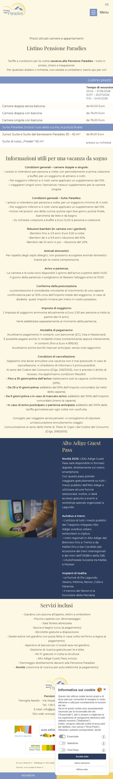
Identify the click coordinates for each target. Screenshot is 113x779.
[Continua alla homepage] (14, 14)
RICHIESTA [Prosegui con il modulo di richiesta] (28, 775)
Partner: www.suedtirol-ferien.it (29, 767)
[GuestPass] (44, 752)
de (107, 4)
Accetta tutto (82, 756)
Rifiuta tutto (82, 769)
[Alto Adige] (48, 737)
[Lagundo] (23, 737)
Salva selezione (82, 763)
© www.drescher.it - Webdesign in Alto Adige (35, 763)
